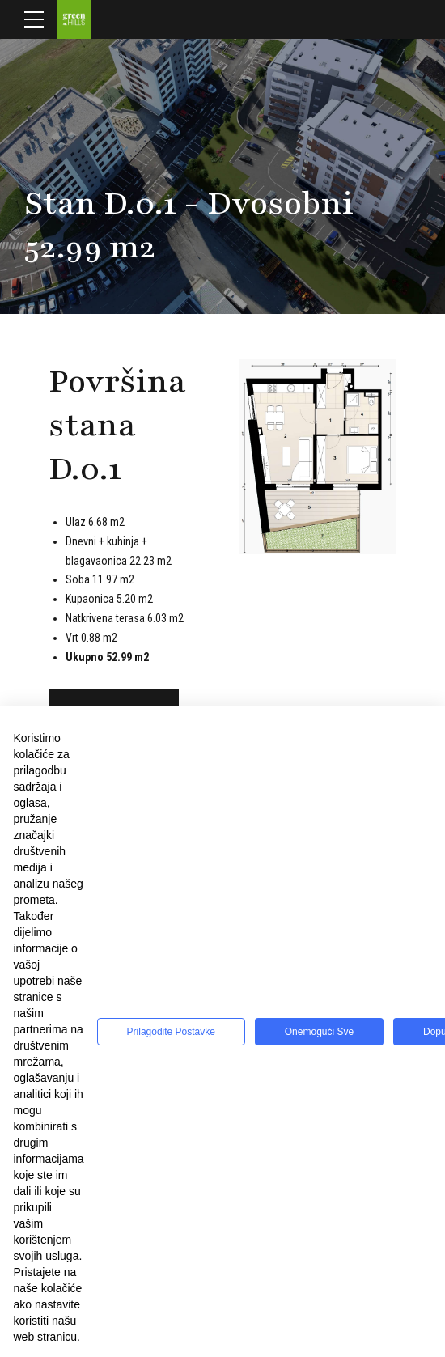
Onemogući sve (319, 1031)
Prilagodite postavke (171, 1031)
